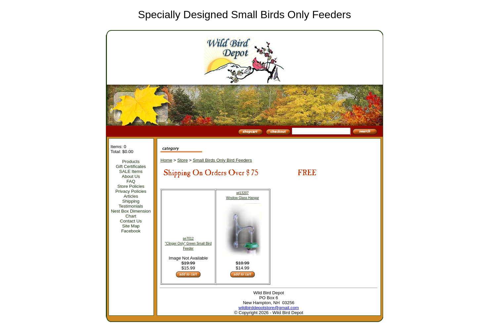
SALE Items (130, 171)
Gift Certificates (131, 166)
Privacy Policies (130, 191)
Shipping (131, 201)
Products (131, 161)
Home (166, 160)
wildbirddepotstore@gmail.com (269, 307)
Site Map (131, 225)
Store (182, 160)
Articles (131, 196)
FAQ (130, 181)
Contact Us (131, 221)
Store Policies (131, 186)
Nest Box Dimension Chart (131, 214)
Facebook (131, 230)
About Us (131, 176)
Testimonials (131, 206)
